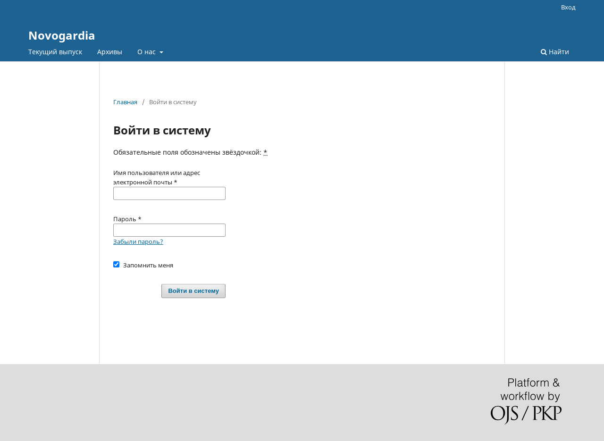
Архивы (109, 51)
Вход (568, 7)
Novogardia (61, 35)
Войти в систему (193, 290)
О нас (147, 51)
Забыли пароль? (138, 241)
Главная (125, 102)
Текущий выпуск (55, 51)
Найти (555, 51)
